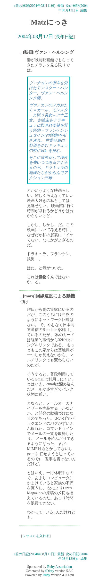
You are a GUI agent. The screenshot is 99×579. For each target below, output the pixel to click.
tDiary (49, 571)
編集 (83, 10)
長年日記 (64, 36)
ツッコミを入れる (36, 536)
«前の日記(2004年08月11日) (34, 6)
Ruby (46, 575)
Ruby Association (59, 567)
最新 (60, 6)
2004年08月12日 (35, 36)
